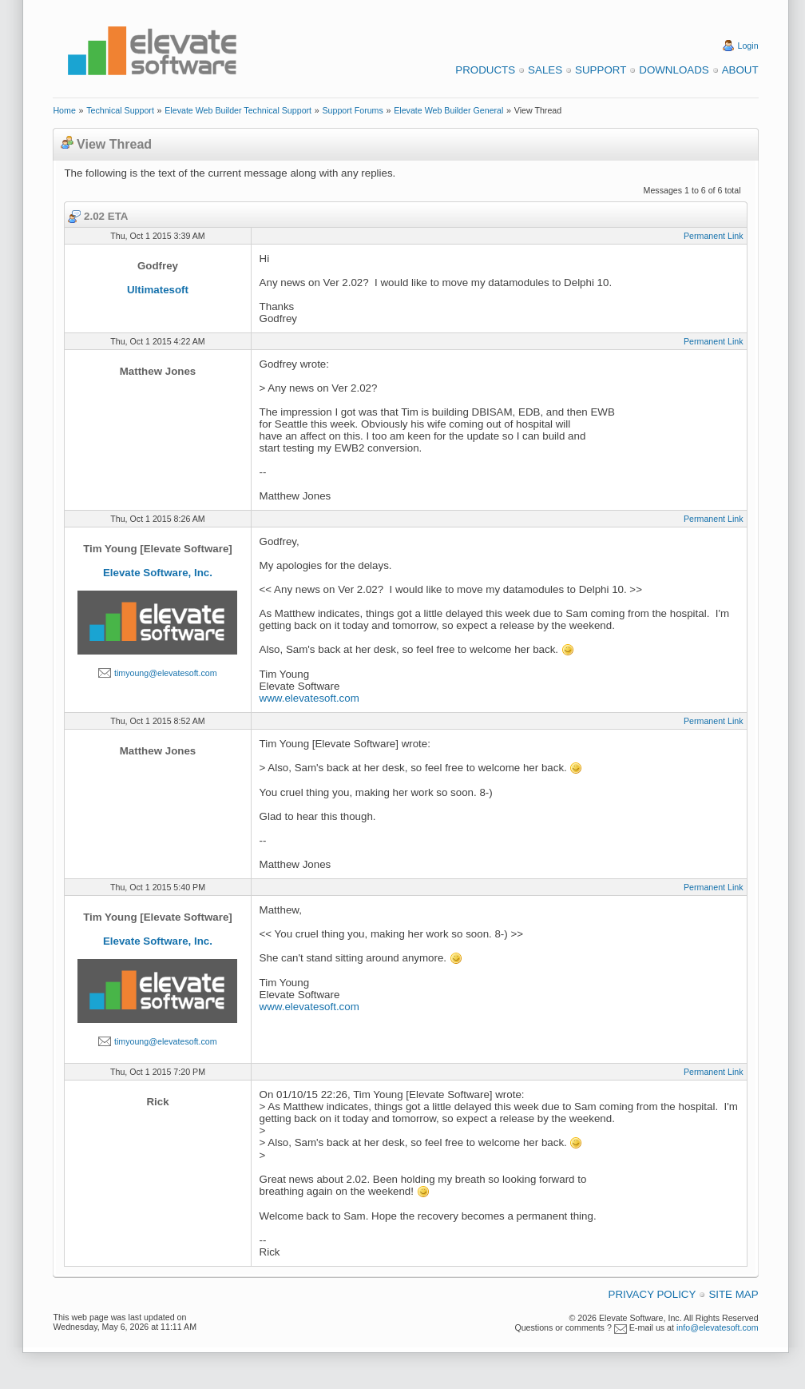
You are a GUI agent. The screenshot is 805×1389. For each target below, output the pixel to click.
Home (64, 110)
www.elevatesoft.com (309, 698)
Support (600, 70)
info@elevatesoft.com (717, 1327)
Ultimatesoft (157, 290)
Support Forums (352, 110)
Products (485, 70)
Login (748, 45)
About (740, 70)
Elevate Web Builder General (448, 110)
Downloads (673, 70)
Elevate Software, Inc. (157, 573)
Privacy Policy (652, 1294)
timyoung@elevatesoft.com (165, 673)
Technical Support (120, 110)
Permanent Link (714, 236)
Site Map (733, 1294)
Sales (545, 70)
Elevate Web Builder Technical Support (238, 110)
